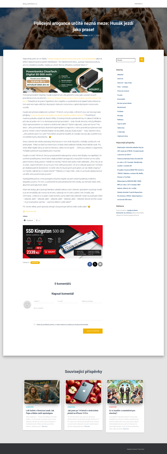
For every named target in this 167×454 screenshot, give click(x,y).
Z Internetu (121, 132)
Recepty (120, 115)
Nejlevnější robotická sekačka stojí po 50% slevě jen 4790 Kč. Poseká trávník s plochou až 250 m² (130, 151)
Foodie (119, 95)
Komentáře (35, 262)
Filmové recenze (123, 91)
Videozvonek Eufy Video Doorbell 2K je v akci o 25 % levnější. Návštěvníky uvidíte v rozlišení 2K (130, 162)
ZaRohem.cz (138, 4)
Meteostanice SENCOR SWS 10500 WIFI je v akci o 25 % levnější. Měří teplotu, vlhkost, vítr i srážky (129, 184)
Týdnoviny (120, 128)
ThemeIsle (140, 449)
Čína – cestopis (122, 87)
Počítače (120, 111)
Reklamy (120, 119)
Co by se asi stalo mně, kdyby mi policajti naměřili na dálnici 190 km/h (59, 115)
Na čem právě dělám (124, 103)
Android (120, 79)
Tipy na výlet (121, 124)
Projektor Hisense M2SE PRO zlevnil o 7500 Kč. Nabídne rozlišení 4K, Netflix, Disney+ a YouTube (130, 173)
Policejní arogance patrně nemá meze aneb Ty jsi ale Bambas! (72, 59)
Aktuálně (120, 74)
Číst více (44, 426)
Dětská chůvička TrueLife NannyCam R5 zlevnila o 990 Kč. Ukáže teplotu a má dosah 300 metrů (129, 195)
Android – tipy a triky (124, 83)
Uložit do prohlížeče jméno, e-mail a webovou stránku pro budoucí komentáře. (63, 324)
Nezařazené (121, 107)
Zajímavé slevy (122, 136)
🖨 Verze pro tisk (30, 211)
